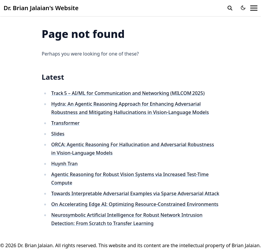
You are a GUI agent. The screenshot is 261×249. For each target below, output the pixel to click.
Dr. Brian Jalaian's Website (41, 8)
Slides (58, 133)
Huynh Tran (64, 163)
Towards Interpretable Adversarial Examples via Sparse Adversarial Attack (135, 193)
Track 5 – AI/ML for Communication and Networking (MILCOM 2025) (128, 93)
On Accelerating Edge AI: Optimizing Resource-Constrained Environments (135, 204)
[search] (230, 8)
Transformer (65, 123)
